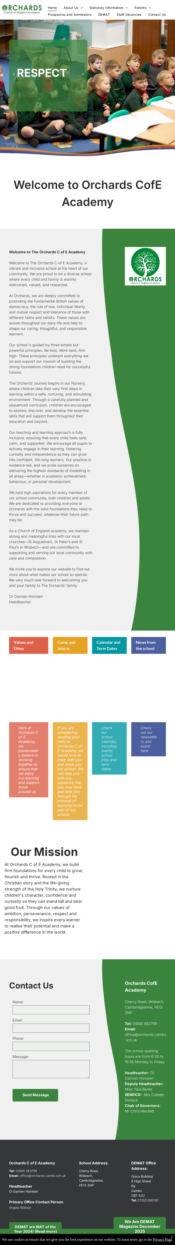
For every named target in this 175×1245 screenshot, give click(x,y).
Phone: (18, 1038)
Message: (21, 1056)
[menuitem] (52, 7)
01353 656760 (148, 1200)
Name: (18, 1002)
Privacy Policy (26, 1239)
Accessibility (48, 1239)
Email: (18, 1020)
